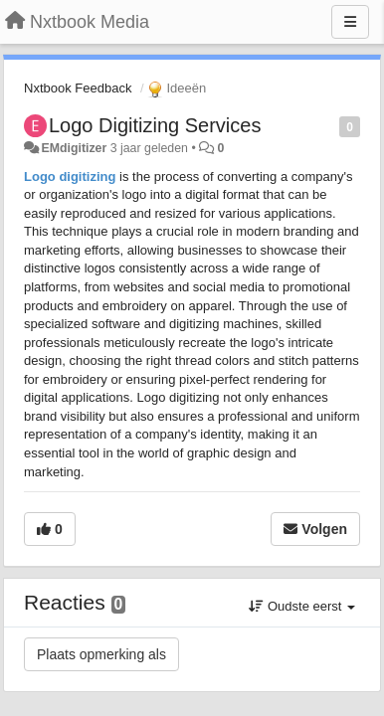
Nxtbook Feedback (77, 88)
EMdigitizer (73, 148)
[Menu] (350, 22)
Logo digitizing (69, 176)
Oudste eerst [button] (302, 606)
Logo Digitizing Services (155, 125)
